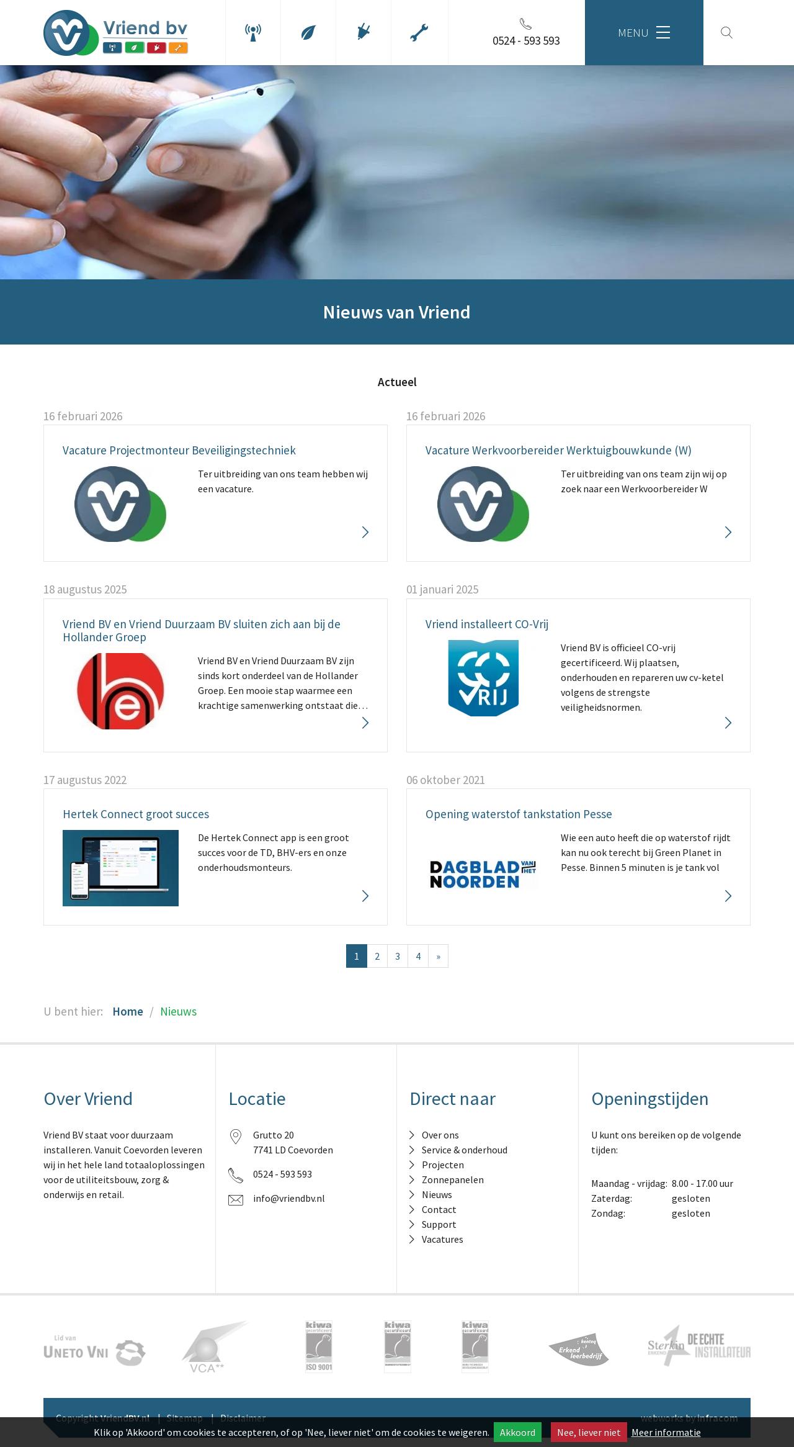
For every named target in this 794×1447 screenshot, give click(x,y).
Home (127, 1011)
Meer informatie (666, 1432)
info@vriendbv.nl (289, 1198)
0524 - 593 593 (282, 1174)
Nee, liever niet (589, 1432)
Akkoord (517, 1432)
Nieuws (178, 1011)
